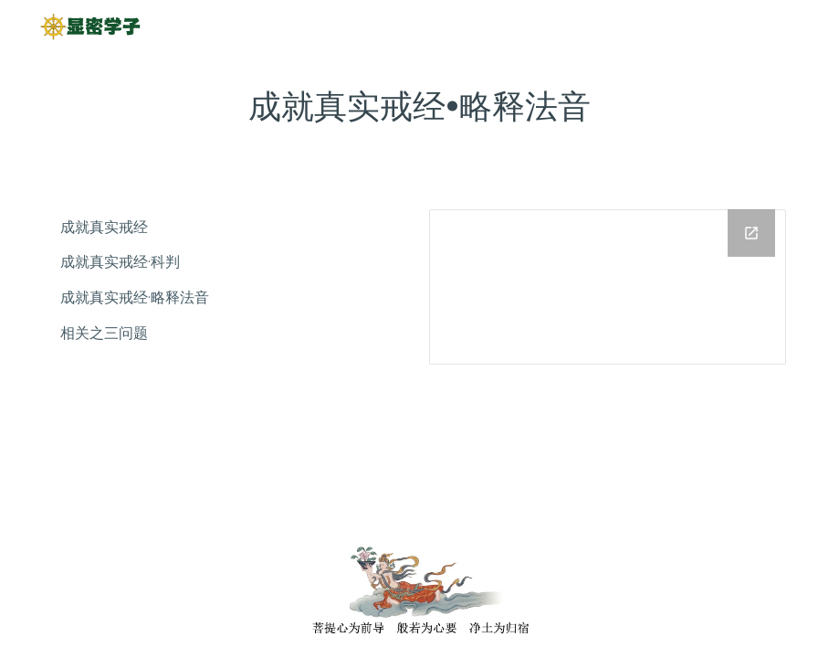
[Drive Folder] (607, 287)
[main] (419, 106)
